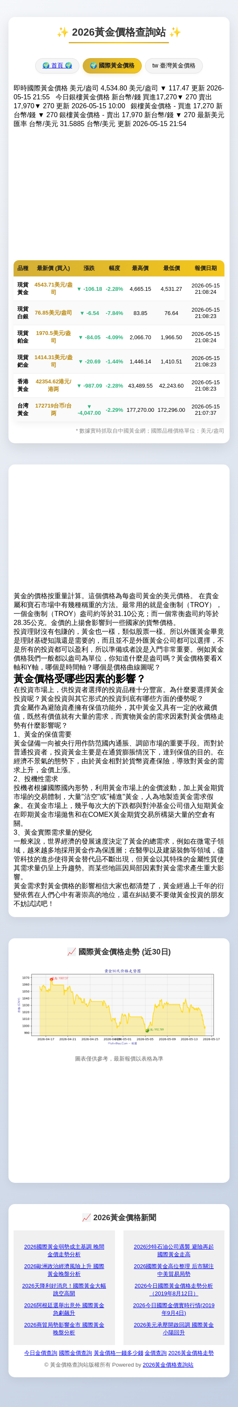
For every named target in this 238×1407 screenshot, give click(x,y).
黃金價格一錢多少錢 (118, 1353)
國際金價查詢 (75, 1353)
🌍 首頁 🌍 (57, 65)
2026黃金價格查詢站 (168, 1365)
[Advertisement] (119, 192)
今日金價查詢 (40, 1353)
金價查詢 (156, 1353)
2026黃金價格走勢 (191, 1353)
